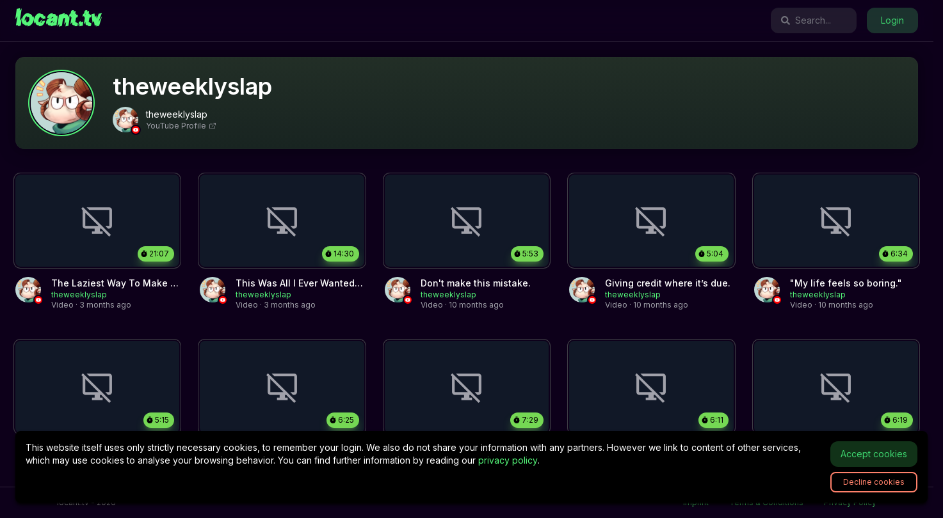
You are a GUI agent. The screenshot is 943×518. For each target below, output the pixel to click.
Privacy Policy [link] (850, 502)
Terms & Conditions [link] (766, 502)
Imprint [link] (696, 502)
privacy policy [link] (508, 460)
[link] (58, 20)
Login (892, 20)
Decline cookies (874, 482)
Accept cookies (874, 453)
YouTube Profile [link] (181, 125)
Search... (806, 20)
